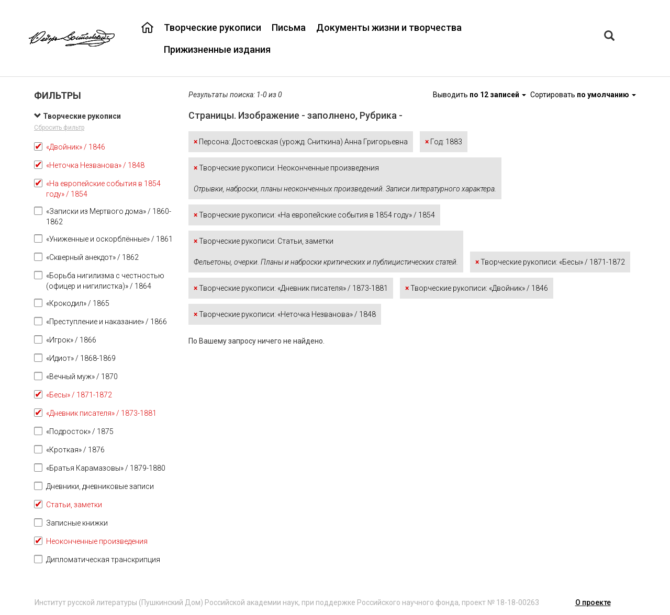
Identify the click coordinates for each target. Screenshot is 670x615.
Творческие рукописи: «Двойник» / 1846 (476, 288)
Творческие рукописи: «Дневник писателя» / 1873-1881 (291, 288)
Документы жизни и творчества (389, 27)
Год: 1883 (443, 142)
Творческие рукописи (212, 27)
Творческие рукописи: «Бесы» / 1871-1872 (550, 262)
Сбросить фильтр (59, 127)
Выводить (480, 94)
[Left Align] (609, 36)
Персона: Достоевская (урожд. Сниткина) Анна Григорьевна (301, 142)
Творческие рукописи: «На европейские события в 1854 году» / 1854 (314, 215)
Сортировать (583, 94)
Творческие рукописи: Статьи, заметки (326, 251)
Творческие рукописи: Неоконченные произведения (345, 178)
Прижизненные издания (217, 49)
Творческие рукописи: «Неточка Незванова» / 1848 (285, 314)
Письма (289, 27)
